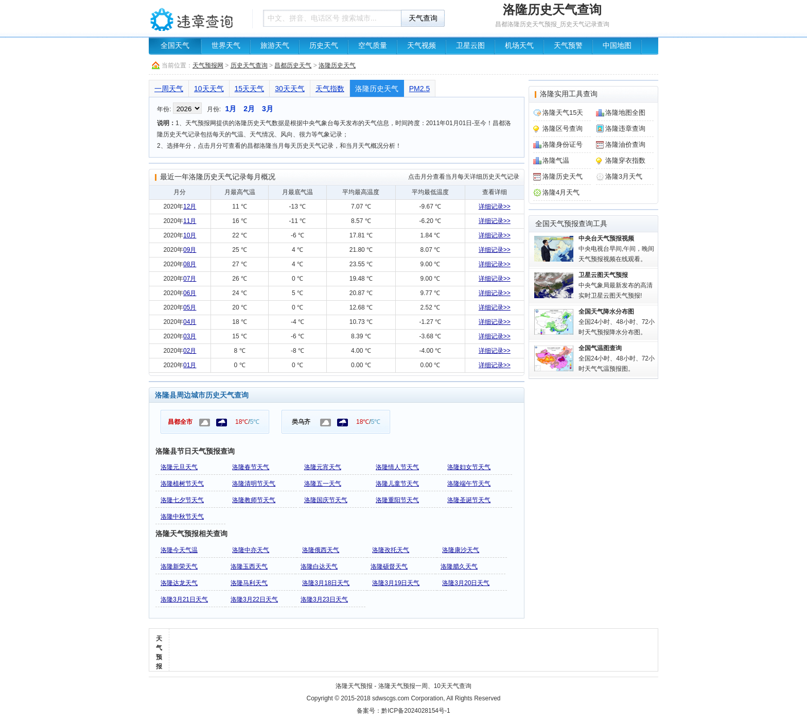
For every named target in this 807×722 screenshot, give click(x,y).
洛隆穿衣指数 (625, 160)
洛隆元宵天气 (322, 467)
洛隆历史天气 (337, 65)
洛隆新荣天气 (179, 566)
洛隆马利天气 (249, 583)
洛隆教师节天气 (253, 500)
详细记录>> (495, 206)
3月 (267, 109)
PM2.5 (419, 88)
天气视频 (421, 45)
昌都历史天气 (292, 65)
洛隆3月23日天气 (324, 599)
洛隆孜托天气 (390, 550)
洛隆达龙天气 (179, 583)
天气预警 (568, 45)
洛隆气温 (555, 160)
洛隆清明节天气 (253, 483)
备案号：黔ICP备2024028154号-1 (403, 710)
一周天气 (168, 88)
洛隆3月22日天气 (254, 599)
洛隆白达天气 (319, 566)
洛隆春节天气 (250, 467)
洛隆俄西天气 (320, 550)
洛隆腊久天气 (459, 566)
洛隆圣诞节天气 (468, 500)
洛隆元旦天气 (179, 467)
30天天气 (290, 88)
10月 (189, 235)
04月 (189, 321)
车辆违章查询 (198, 18)
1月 (230, 109)
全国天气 (175, 45)
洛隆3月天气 (623, 176)
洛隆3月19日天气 (395, 583)
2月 (249, 109)
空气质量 (372, 45)
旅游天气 (274, 45)
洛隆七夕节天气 (182, 500)
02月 (189, 350)
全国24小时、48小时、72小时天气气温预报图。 (616, 358)
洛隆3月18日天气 (325, 583)
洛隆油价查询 (625, 144)
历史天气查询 (249, 65)
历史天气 (323, 45)
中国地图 (617, 45)
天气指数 (329, 88)
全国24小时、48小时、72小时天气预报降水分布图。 (616, 322)
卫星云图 (470, 45)
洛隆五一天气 (322, 483)
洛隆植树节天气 (182, 483)
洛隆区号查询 (562, 128)
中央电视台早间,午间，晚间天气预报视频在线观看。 (616, 249)
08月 (189, 264)
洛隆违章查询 (625, 128)
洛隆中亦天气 (250, 550)
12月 (189, 206)
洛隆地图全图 (625, 112)
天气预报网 (207, 65)
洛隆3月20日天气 (465, 583)
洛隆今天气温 (179, 550)
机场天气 (519, 45)
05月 (189, 307)
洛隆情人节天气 (397, 467)
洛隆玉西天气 (249, 566)
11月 (189, 221)
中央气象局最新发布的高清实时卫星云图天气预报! (615, 285)
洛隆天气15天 (562, 112)
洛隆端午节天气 (468, 483)
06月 (189, 293)
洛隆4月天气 (561, 192)
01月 (189, 365)
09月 (189, 249)
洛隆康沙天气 (460, 550)
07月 (189, 278)
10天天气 (209, 88)
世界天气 (226, 45)
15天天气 (250, 88)
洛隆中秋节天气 (182, 516)
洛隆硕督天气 (389, 566)
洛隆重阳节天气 (397, 500)
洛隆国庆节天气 (325, 500)
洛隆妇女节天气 (468, 467)
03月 (189, 336)
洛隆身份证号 (562, 144)
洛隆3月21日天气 (184, 599)
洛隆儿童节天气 (397, 483)
